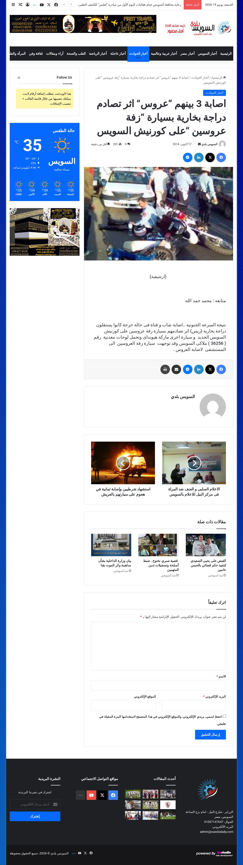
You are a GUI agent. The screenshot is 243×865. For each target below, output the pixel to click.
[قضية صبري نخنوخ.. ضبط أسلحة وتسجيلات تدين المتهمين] (158, 545)
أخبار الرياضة (98, 53)
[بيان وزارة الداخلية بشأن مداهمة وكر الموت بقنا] (111, 545)
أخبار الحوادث (138, 53)
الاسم (221, 676)
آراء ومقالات (54, 53)
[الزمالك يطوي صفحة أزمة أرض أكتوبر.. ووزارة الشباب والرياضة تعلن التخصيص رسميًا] (168, 804)
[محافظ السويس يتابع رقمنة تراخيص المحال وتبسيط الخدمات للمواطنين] (150, 815)
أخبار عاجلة (118, 53)
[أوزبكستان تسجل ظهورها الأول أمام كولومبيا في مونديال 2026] (150, 804)
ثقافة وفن (36, 53)
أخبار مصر (187, 53)
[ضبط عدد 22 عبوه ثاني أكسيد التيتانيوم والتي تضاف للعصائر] (133, 804)
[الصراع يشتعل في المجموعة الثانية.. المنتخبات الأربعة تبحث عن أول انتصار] (150, 794)
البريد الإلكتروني (214, 696)
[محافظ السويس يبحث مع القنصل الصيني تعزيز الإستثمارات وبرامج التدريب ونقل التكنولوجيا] (133, 815)
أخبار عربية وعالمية (164, 53)
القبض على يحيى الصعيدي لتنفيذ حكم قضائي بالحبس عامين (208, 565)
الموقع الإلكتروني (145, 696)
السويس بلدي (209, 144)
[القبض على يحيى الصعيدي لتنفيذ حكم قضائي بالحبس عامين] (206, 545)
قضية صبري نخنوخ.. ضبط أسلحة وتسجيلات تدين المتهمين (161, 565)
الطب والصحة (76, 53)
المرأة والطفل (15, 53)
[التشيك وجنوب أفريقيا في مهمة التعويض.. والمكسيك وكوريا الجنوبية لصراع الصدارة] (133, 794)
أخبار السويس (207, 53)
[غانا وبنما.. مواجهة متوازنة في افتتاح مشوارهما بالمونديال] (168, 815)
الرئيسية (226, 53)
